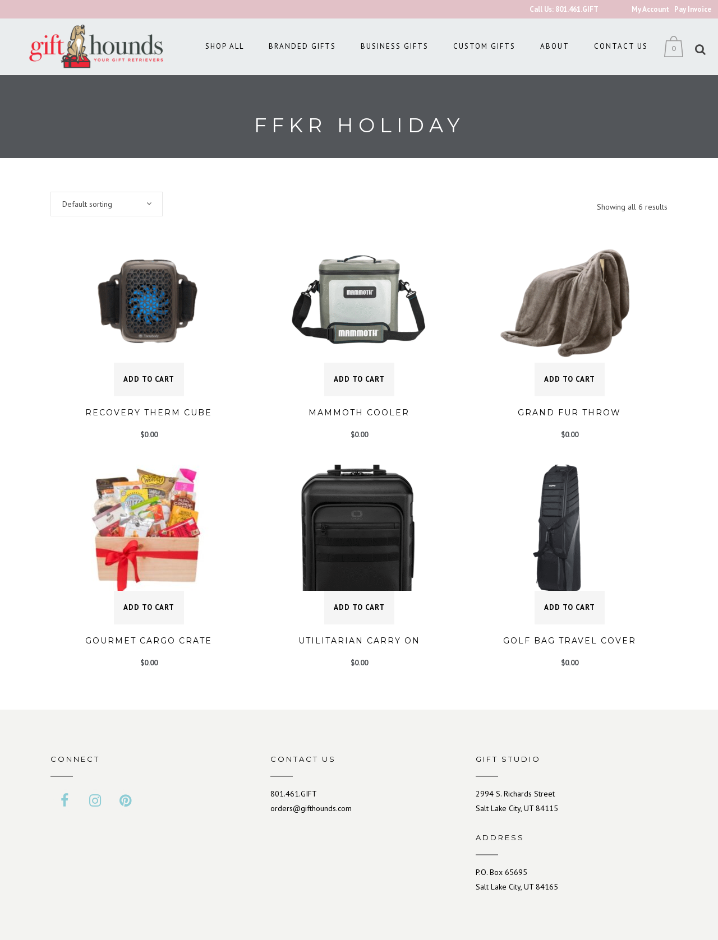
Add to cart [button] (148, 379)
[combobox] (106, 204)
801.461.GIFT (293, 794)
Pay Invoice (692, 9)
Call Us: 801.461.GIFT (564, 9)
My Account (650, 9)
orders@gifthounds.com (311, 808)
